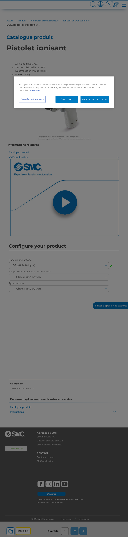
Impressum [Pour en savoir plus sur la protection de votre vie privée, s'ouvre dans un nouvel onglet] (35, 90)
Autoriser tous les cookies (94, 99)
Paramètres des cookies (32, 99)
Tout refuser (67, 99)
